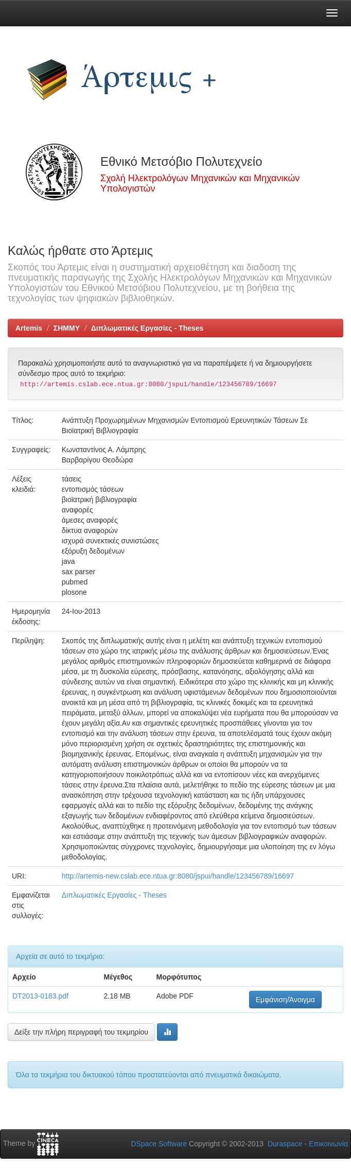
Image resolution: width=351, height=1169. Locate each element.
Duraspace (285, 1144)
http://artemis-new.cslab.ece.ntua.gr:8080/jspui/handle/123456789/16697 (178, 876)
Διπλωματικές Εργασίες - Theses (147, 328)
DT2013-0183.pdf (40, 996)
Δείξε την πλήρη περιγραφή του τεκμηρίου (81, 1032)
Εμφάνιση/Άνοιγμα (285, 999)
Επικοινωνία (328, 1144)
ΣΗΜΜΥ (67, 328)
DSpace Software (159, 1144)
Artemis (28, 328)
